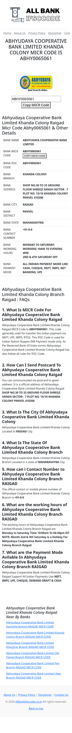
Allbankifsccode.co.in (28, 702)
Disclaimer (54, 33)
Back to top (36, 708)
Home (7, 33)
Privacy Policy (36, 33)
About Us (20, 33)
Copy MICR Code (36, 105)
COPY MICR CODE (34, 155)
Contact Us (61, 695)
